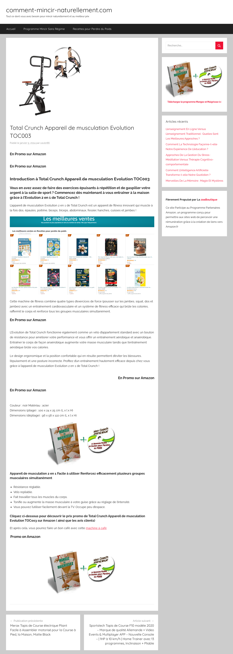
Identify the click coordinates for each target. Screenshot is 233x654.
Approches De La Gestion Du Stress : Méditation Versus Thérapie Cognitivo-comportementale (189, 159)
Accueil (10, 29)
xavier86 (45, 143)
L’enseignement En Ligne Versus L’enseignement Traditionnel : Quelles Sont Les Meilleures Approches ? (192, 133)
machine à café (96, 528)
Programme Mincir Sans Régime (44, 29)
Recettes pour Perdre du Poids (92, 29)
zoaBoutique (209, 199)
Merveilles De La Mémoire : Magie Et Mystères (194, 180)
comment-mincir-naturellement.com (59, 10)
